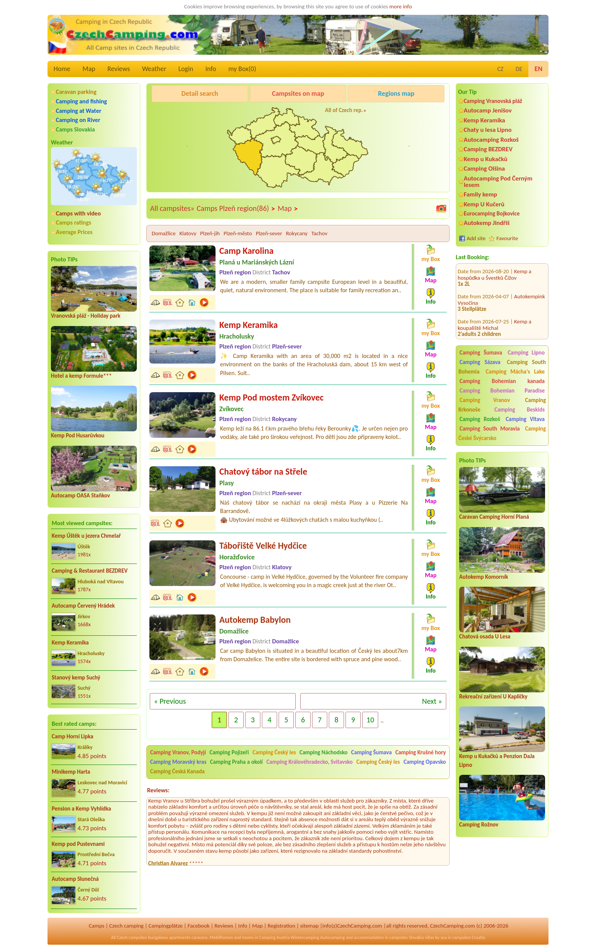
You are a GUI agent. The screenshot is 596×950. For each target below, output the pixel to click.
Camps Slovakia (75, 129)
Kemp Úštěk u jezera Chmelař (86, 535)
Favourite (507, 238)
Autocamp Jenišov (488, 110)
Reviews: (158, 790)
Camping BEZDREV (488, 149)
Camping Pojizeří (229, 752)
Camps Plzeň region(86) (236, 209)
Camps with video (78, 213)
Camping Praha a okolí (236, 761)
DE (518, 69)
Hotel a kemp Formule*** (81, 375)
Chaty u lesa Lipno (488, 130)
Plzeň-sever (269, 233)
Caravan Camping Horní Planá (494, 516)
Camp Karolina (246, 250)
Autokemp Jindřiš (487, 223)
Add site (476, 238)
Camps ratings (73, 222)
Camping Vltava (525, 419)
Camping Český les (274, 752)
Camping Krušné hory (420, 752)
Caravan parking (76, 91)
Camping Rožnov (478, 824)
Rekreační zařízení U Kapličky (493, 696)
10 (370, 719)
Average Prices (74, 232)
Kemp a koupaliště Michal (494, 314)
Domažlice (164, 233)
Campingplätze (166, 925)
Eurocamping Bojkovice (492, 213)
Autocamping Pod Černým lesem (498, 181)
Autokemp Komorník (483, 576)
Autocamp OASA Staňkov (80, 495)
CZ (500, 69)
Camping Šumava (481, 352)
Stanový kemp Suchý (76, 677)
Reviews (119, 69)
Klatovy (188, 233)
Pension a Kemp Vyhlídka (81, 808)
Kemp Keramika (70, 642)
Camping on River (78, 120)
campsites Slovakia (406, 937)
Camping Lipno (526, 352)
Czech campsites (132, 937)
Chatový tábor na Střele (263, 471)
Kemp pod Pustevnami (78, 844)
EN (538, 69)
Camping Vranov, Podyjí (178, 752)
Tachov (319, 233)
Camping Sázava (480, 362)
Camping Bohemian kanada (502, 381)
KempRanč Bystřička (399, 112)
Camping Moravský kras (178, 761)
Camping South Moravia (490, 428)
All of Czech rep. (344, 110)
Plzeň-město (238, 233)
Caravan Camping (173, 112)
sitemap (309, 925)
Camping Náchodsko (323, 752)
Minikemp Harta (71, 771)
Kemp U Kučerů (484, 204)
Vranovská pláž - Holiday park (85, 315)
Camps (97, 925)
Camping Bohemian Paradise (502, 390)
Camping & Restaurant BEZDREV (90, 570)
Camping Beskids (520, 409)
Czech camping (126, 925)
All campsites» (172, 208)
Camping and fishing (81, 101)
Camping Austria (274, 937)
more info (400, 6)
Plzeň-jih (210, 233)
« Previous (170, 701)
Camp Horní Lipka (72, 736)
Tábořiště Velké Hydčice (263, 545)
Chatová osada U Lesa (484, 636)
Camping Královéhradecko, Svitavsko (309, 761)
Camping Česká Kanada (177, 771)
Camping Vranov (485, 400)
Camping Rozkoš (480, 419)
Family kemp (480, 194)
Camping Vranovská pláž (493, 100)
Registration (281, 925)
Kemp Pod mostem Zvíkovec (271, 397)
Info (210, 69)
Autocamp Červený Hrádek (83, 605)
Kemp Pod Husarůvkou (78, 435)
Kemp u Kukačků (485, 159)
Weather (154, 69)
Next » (432, 701)
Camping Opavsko (425, 761)
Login (185, 69)
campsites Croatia (468, 937)
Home (62, 69)
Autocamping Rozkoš (491, 140)
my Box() (242, 69)
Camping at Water (78, 110)
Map (88, 69)
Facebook (198, 925)
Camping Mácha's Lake (515, 371)
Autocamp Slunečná (75, 879)
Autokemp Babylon (255, 619)
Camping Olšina (484, 169)
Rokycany (297, 233)
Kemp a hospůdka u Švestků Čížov (494, 264)
